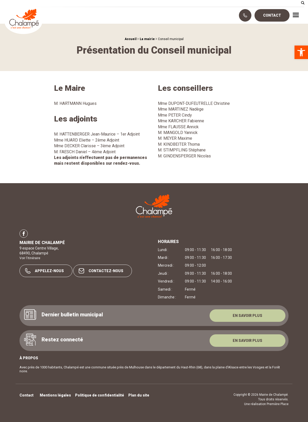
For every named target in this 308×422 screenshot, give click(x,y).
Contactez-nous (101, 271)
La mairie (147, 39)
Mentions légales (55, 395)
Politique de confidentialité (99, 395)
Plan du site (138, 395)
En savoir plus (247, 316)
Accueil (131, 39)
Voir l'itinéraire (29, 258)
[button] (301, 52)
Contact (272, 15)
